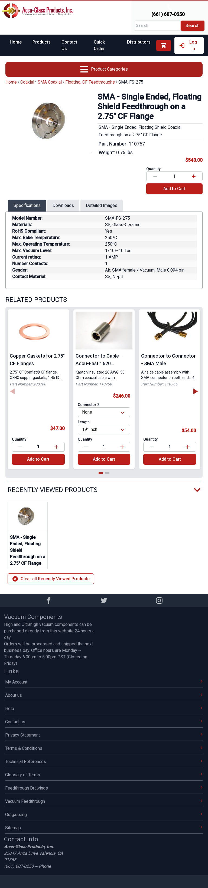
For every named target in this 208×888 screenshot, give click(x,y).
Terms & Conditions (104, 748)
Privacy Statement (104, 735)
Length (84, 422)
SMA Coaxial (50, 82)
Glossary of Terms (104, 774)
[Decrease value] (155, 176)
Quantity (153, 169)
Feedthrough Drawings (104, 788)
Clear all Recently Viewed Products (51, 579)
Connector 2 (88, 404)
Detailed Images (101, 205)
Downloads (63, 205)
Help (104, 708)
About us (104, 695)
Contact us (104, 721)
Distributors (139, 42)
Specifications (27, 205)
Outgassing (104, 814)
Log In (188, 45)
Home (16, 42)
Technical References (104, 761)
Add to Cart (174, 188)
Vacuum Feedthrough (104, 801)
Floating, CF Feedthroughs (90, 82)
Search (193, 25)
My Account (104, 682)
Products (41, 42)
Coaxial (27, 82)
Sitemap (104, 827)
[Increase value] (193, 176)
